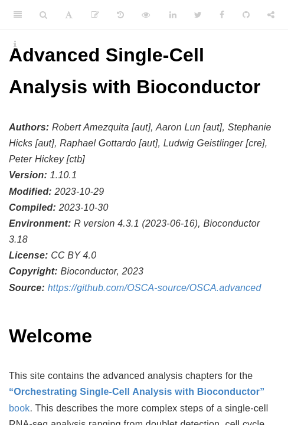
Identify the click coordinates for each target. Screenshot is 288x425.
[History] (120, 15)
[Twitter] (198, 15)
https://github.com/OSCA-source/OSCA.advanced (154, 288)
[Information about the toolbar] (15, 44)
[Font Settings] (68, 15)
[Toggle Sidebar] (18, 15)
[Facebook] (222, 15)
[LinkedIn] (173, 15)
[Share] (270, 15)
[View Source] (146, 15)
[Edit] (95, 15)
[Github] (246, 15)
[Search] (43, 15)
